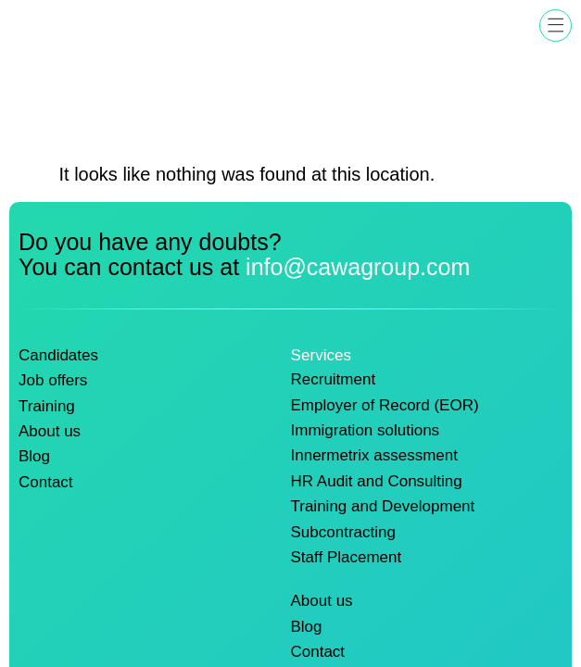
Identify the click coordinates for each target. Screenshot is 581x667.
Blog (34, 453)
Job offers (53, 379)
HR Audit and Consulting (377, 478)
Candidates (59, 355)
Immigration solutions (366, 428)
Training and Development (383, 502)
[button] (555, 25)
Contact (46, 478)
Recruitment (333, 379)
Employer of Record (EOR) (386, 404)
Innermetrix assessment (375, 453)
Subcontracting (344, 527)
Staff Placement (347, 551)
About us (50, 428)
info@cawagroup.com (358, 267)
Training (47, 404)
